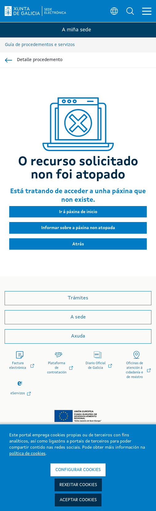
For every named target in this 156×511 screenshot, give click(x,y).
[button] (130, 11)
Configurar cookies (78, 470)
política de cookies (27, 453)
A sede (78, 317)
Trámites (78, 298)
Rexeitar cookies (78, 485)
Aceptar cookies (78, 500)
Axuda (78, 336)
